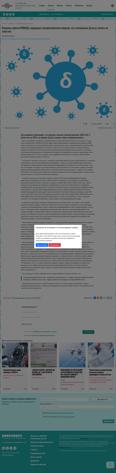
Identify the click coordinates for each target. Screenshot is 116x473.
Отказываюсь (55, 245)
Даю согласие (42, 245)
